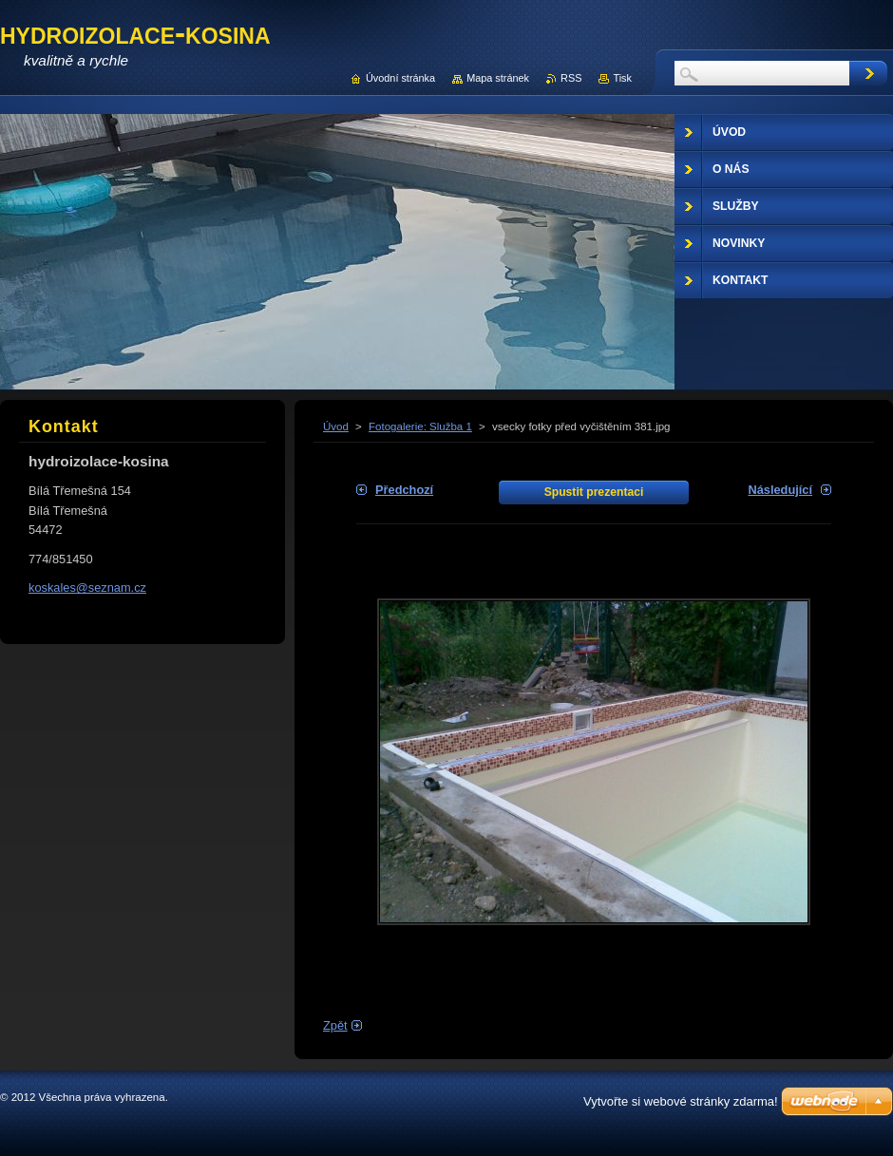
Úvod (336, 426)
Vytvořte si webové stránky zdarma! (680, 1101)
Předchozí (404, 490)
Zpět (335, 1025)
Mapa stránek (497, 78)
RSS (570, 78)
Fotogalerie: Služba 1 (420, 426)
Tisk (622, 78)
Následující (780, 490)
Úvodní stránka (400, 78)
